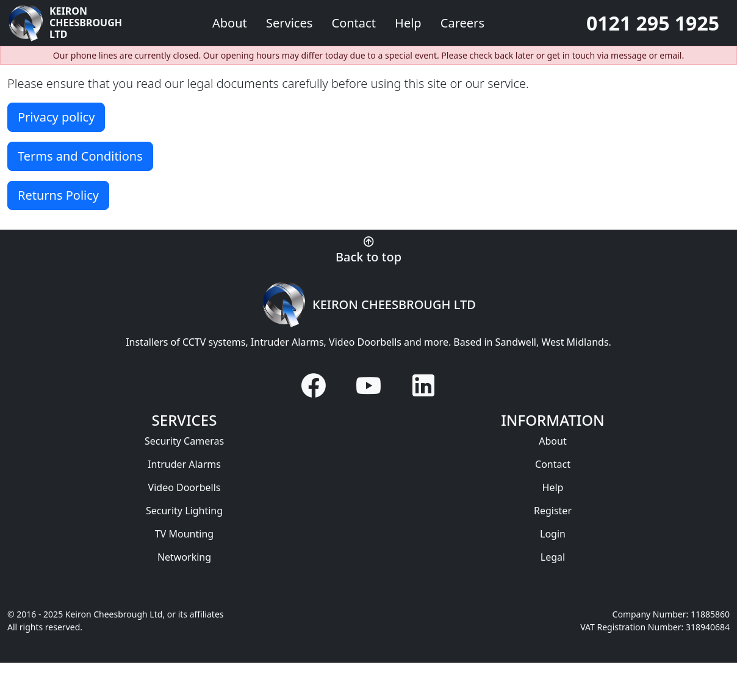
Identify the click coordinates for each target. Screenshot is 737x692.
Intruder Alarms (184, 464)
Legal (553, 557)
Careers (462, 23)
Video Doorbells (184, 487)
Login (553, 534)
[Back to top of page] (368, 248)
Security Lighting (184, 510)
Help (410, 23)
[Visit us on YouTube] (368, 385)
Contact (355, 23)
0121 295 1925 (652, 23)
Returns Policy (58, 195)
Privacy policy (56, 117)
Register (553, 510)
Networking (184, 557)
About (552, 441)
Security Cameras (184, 441)
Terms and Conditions (80, 156)
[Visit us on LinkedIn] (423, 385)
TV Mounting (184, 534)
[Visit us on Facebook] (313, 385)
